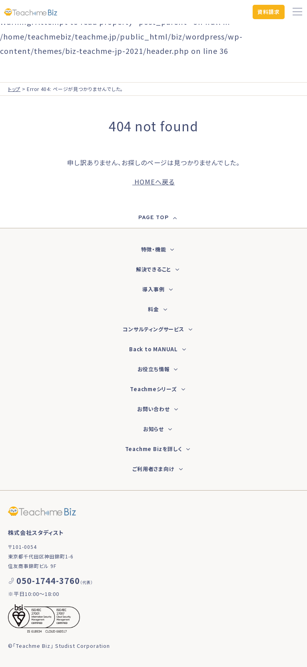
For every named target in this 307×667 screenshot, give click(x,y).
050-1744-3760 (48, 580)
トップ (14, 88)
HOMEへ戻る (153, 181)
